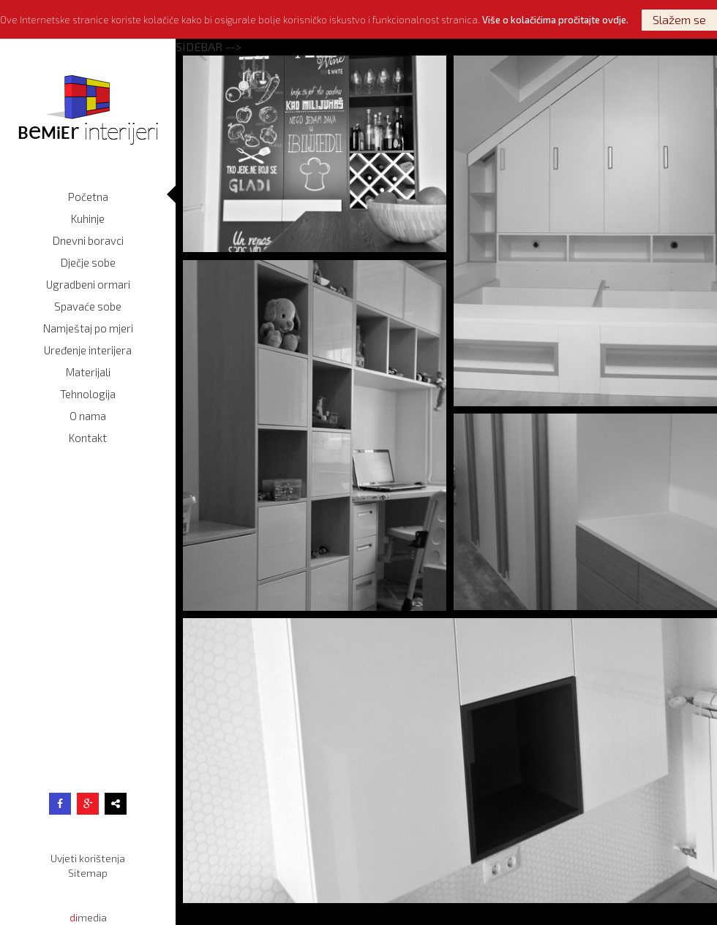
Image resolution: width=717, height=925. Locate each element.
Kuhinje (88, 218)
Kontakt (88, 437)
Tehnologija (88, 393)
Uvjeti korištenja (87, 858)
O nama (88, 415)
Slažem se (679, 19)
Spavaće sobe (87, 306)
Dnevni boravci (88, 240)
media (88, 917)
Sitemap (88, 873)
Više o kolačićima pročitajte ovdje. (555, 20)
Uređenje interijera (88, 350)
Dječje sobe (88, 262)
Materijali (88, 371)
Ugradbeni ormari (88, 284)
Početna (88, 196)
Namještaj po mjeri (88, 328)
